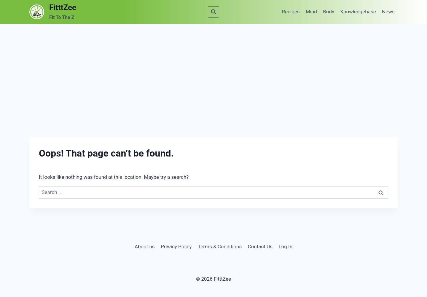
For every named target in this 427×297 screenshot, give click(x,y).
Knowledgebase (358, 12)
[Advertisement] (213, 68)
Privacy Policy (176, 246)
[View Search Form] (213, 12)
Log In (285, 246)
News (388, 12)
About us (145, 246)
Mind (311, 12)
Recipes (291, 12)
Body (328, 12)
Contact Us (260, 246)
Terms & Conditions (220, 246)
